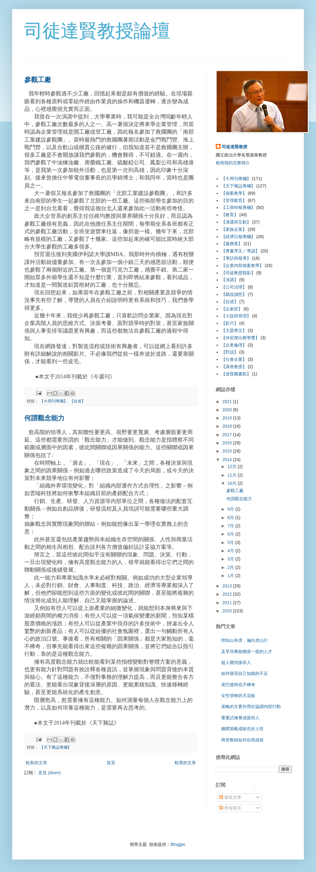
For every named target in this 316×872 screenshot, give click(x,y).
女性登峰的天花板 (238, 695)
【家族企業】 (234, 229)
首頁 (111, 762)
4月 (231, 550)
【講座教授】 (234, 366)
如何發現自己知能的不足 (244, 673)
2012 (227, 594)
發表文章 (230, 797)
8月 (231, 517)
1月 (231, 575)
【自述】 (77, 401)
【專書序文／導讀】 (240, 250)
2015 (227, 451)
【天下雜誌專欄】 (55, 747)
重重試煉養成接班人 (240, 717)
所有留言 (230, 807)
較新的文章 (36, 762)
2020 (227, 409)
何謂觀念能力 (44, 418)
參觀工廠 (37, 80)
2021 (227, 401)
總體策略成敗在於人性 (242, 728)
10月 (232, 483)
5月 (231, 542)
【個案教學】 (234, 193)
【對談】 (229, 352)
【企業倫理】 (234, 345)
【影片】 (229, 323)
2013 (227, 585)
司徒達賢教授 (234, 146)
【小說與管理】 (236, 315)
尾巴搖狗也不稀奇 (238, 684)
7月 (231, 525)
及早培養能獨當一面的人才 (246, 651)
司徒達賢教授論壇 (97, 31)
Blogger (177, 844)
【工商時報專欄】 (238, 207)
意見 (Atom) (49, 772)
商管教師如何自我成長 (242, 739)
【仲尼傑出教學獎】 (240, 337)
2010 (227, 610)
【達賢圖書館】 (236, 373)
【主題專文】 (234, 330)
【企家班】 (231, 308)
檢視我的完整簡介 (233, 162)
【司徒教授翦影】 (238, 272)
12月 (232, 466)
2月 (231, 567)
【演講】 (229, 279)
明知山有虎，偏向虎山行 (244, 640)
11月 (232, 475)
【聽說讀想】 (234, 294)
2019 (227, 417)
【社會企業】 (234, 359)
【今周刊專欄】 (53, 401)
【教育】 (229, 214)
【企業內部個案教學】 (242, 265)
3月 (231, 558)
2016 (227, 442)
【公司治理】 (234, 287)
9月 (231, 509)
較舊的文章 (185, 762)
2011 (227, 602)
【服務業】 (231, 243)
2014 (227, 459)
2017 (227, 434)
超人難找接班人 (236, 662)
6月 (231, 534)
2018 (227, 426)
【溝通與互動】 (236, 222)
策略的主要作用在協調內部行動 (251, 706)
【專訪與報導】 (236, 258)
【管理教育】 (234, 200)
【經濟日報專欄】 (238, 236)
